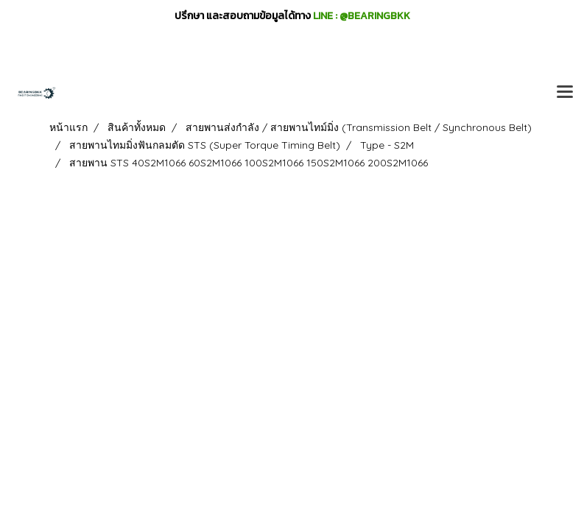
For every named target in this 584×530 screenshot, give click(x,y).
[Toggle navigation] (565, 93)
